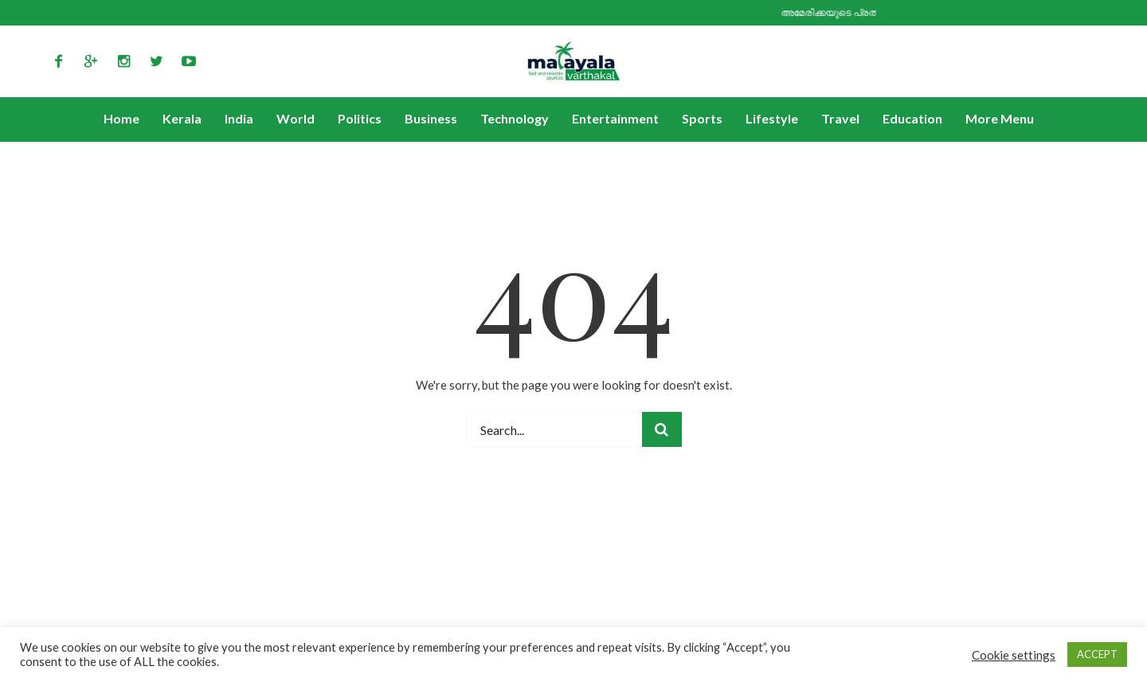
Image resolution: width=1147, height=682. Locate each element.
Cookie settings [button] (1013, 655)
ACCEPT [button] (1097, 654)
